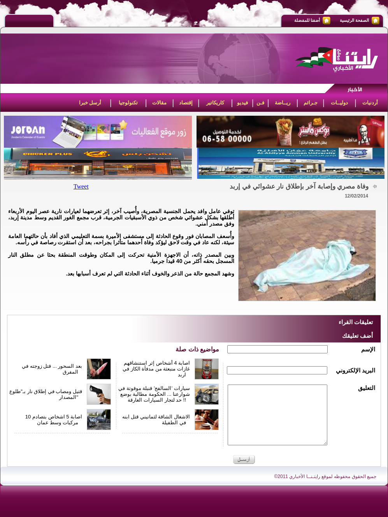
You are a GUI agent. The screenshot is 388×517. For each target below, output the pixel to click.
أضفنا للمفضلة (307, 20)
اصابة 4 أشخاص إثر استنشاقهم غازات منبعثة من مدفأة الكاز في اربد (156, 369)
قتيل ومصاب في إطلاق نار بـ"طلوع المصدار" (45, 394)
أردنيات (370, 103)
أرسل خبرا (90, 103)
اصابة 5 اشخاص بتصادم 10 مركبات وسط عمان (53, 419)
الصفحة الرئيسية (354, 20)
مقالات (159, 103)
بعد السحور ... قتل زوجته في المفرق (52, 369)
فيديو (242, 103)
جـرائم (311, 103)
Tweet (81, 186)
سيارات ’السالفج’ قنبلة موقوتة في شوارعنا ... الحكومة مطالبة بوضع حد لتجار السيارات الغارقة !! (154, 394)
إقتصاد (186, 103)
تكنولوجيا (128, 103)
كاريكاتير (215, 103)
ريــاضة (282, 103)
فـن (260, 103)
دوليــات (339, 103)
